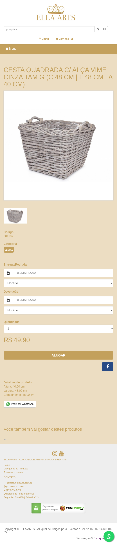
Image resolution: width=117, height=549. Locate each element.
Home (7, 465)
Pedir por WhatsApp (19, 404)
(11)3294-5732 (13, 490)
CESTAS (8, 250)
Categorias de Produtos (16, 468)
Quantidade (11, 321)
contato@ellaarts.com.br (19, 483)
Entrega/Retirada (15, 264)
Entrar (44, 38)
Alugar (59, 355)
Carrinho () (64, 38)
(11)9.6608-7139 (15, 486)
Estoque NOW (102, 538)
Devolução (11, 291)
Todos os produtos (13, 472)
